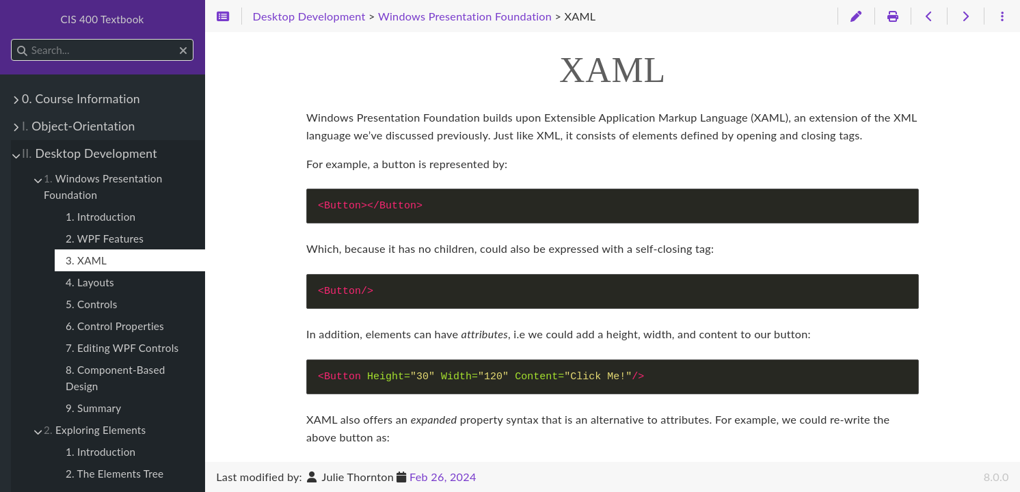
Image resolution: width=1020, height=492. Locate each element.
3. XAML (86, 260)
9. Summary (93, 408)
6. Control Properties (115, 326)
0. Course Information (81, 99)
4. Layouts (90, 282)
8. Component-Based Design (115, 378)
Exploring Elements (95, 430)
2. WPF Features (105, 238)
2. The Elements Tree (114, 473)
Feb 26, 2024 (443, 476)
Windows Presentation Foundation (103, 186)
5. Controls (92, 304)
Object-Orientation (78, 126)
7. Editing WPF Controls (122, 348)
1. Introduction (100, 216)
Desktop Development (89, 153)
